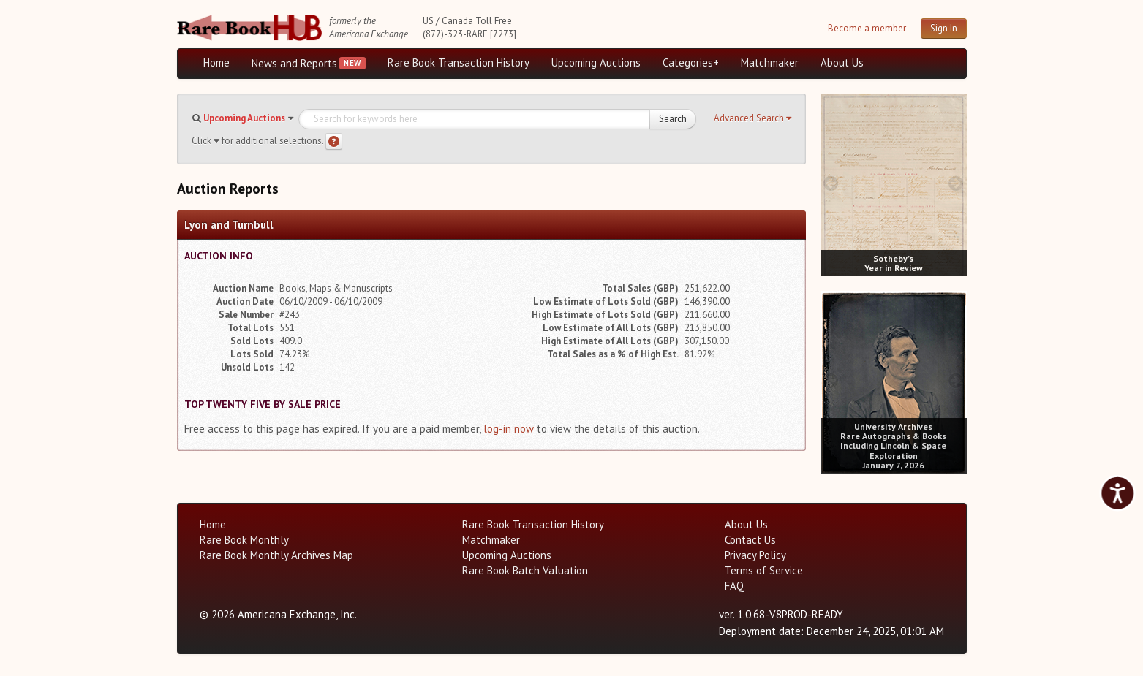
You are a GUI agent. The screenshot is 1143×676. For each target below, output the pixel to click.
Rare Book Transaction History (458, 62)
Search (673, 119)
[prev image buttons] (831, 183)
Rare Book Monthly (244, 540)
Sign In (943, 28)
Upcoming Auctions (596, 62)
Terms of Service (764, 570)
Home (216, 62)
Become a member (867, 28)
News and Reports (294, 63)
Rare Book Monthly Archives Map (276, 555)
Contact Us (750, 540)
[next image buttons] (955, 183)
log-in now (508, 429)
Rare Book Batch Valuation (525, 570)
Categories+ (691, 62)
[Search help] (333, 141)
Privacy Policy (755, 555)
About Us (842, 62)
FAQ (734, 586)
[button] (752, 118)
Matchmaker (770, 62)
